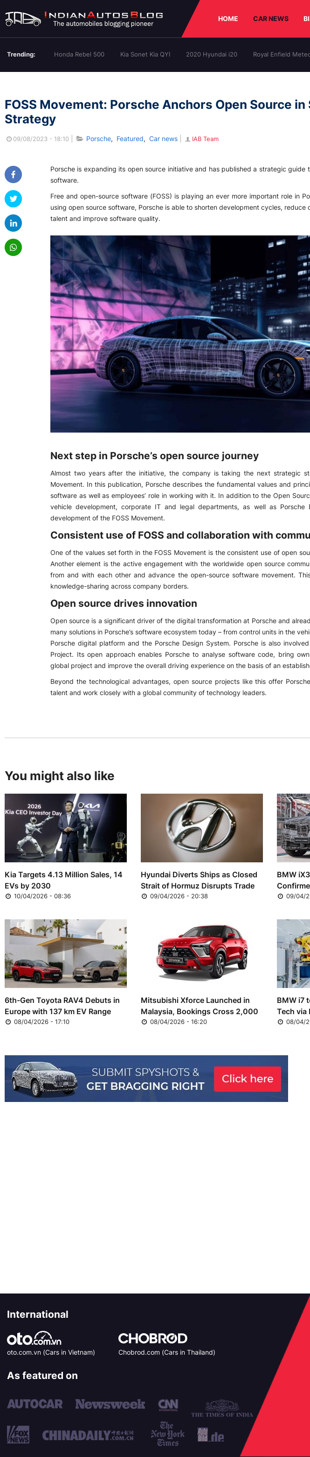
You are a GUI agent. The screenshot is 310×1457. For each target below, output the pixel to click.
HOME (228, 18)
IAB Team (201, 138)
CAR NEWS (271, 18)
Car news (163, 138)
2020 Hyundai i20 (211, 54)
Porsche (98, 138)
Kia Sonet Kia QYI (145, 54)
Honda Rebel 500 (79, 54)
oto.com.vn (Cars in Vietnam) (51, 1352)
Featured (130, 138)
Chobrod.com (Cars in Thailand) (166, 1352)
